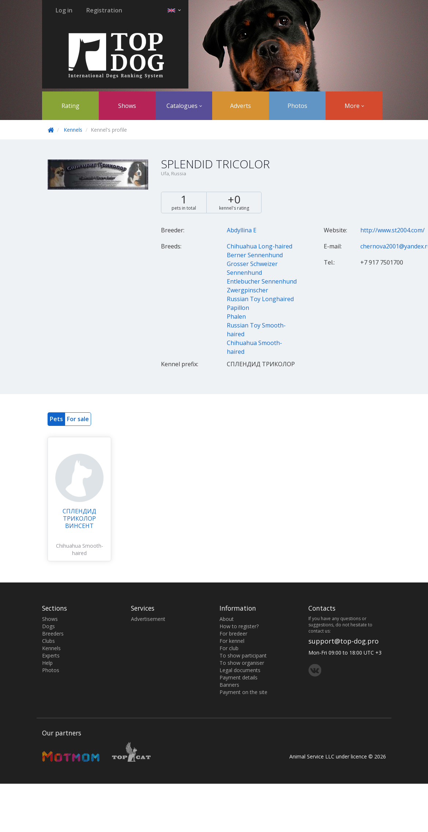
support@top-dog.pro (343, 641)
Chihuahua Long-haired (259, 246)
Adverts (240, 106)
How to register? (239, 626)
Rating (70, 106)
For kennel (231, 640)
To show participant (243, 655)
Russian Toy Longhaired (260, 299)
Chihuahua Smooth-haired (79, 549)
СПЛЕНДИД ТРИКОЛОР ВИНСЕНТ (79, 518)
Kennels (73, 129)
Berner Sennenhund (255, 255)
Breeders (53, 633)
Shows (127, 106)
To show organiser (241, 662)
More (354, 106)
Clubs (48, 640)
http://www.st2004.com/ (392, 230)
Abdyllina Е (241, 230)
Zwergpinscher (247, 290)
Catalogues (184, 106)
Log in (64, 10)
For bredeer (233, 633)
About (226, 618)
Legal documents (239, 670)
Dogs (48, 626)
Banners (229, 684)
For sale (78, 419)
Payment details (238, 677)
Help (47, 662)
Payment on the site (243, 692)
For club (229, 648)
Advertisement (148, 618)
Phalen (236, 316)
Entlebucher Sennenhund (262, 281)
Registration (104, 10)
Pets (56, 419)
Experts (51, 655)
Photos (297, 106)
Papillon (238, 308)
